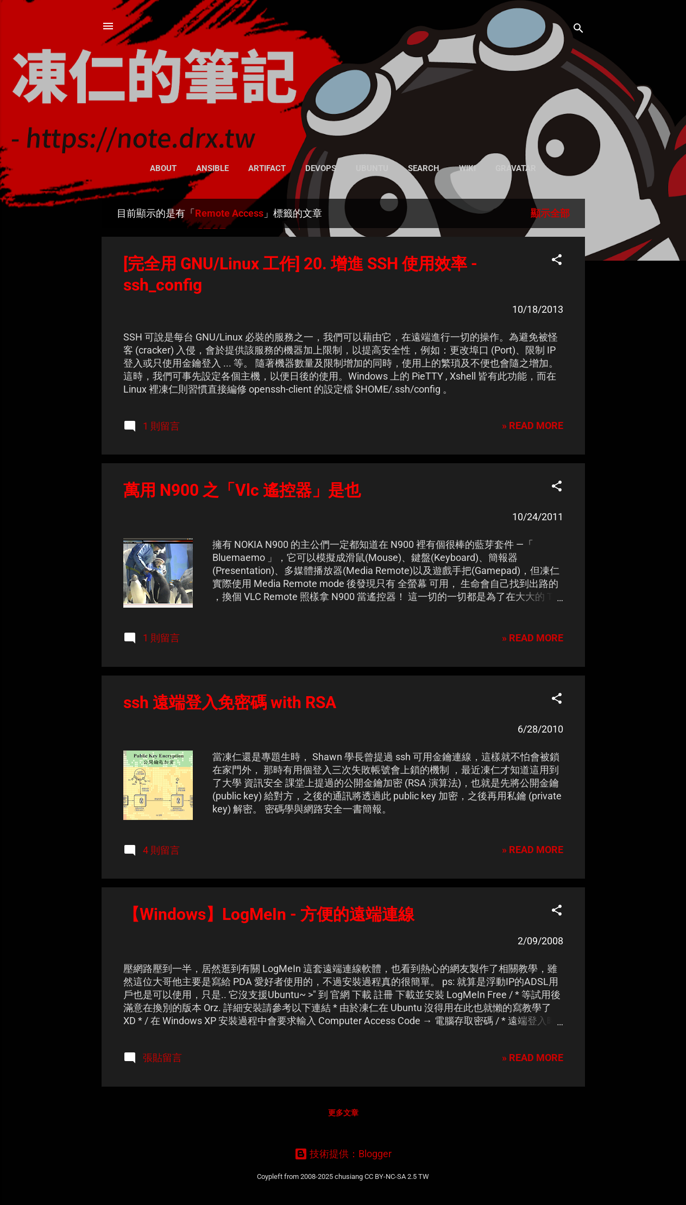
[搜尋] (578, 29)
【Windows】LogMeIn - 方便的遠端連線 (268, 914)
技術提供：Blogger (343, 1153)
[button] (556, 261)
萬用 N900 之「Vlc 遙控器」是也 (242, 490)
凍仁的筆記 (343, 75)
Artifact (267, 168)
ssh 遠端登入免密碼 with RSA (229, 702)
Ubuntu (372, 168)
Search (423, 168)
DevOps (320, 168)
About (163, 168)
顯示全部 (550, 213)
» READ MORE (532, 425)
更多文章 (343, 1112)
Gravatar (515, 168)
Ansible (212, 168)
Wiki (467, 168)
